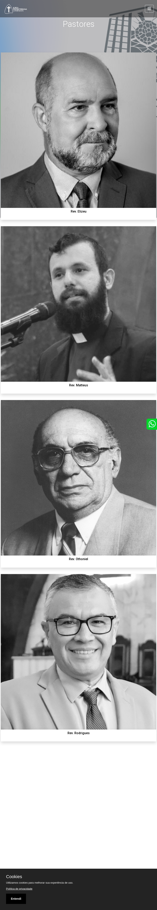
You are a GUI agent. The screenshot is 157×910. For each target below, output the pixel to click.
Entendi (16, 898)
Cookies (14, 877)
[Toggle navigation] (149, 9)
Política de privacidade (19, 888)
